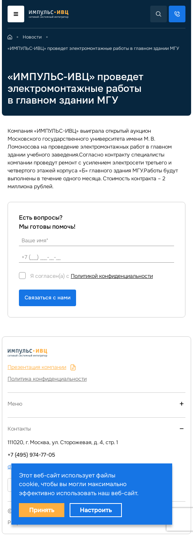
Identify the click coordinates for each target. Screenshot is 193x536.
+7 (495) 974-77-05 (31, 454)
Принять (41, 510)
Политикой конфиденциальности (112, 276)
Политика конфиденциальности (47, 378)
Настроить (96, 510)
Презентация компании (42, 367)
